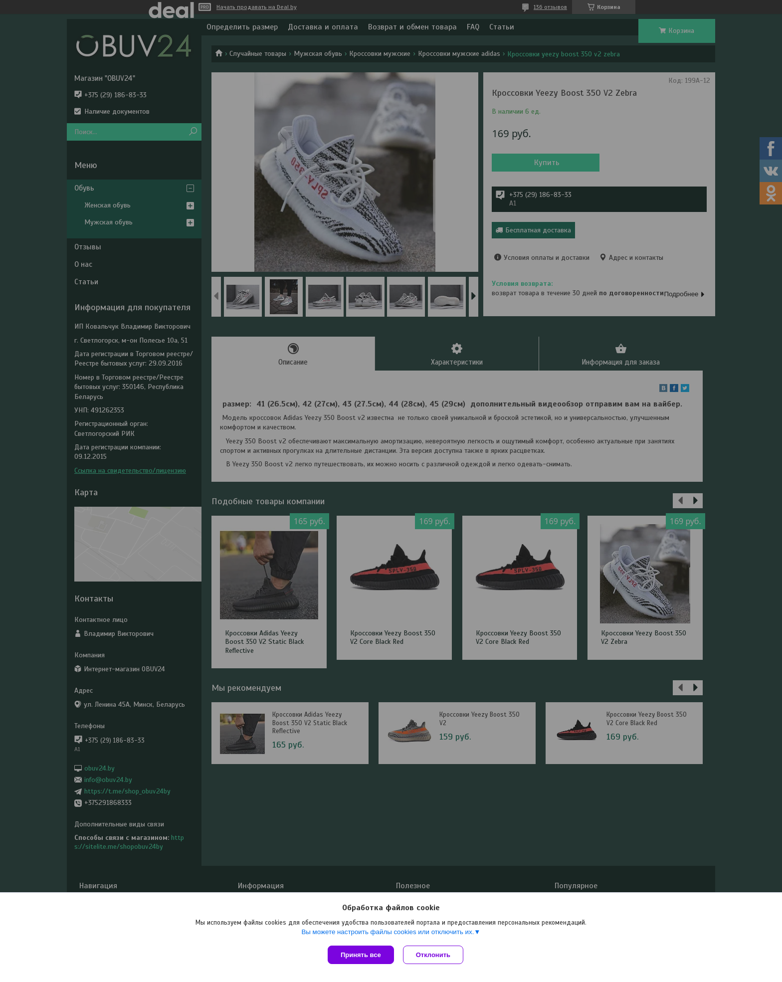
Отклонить (434, 955)
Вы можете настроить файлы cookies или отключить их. (387, 933)
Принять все (361, 955)
